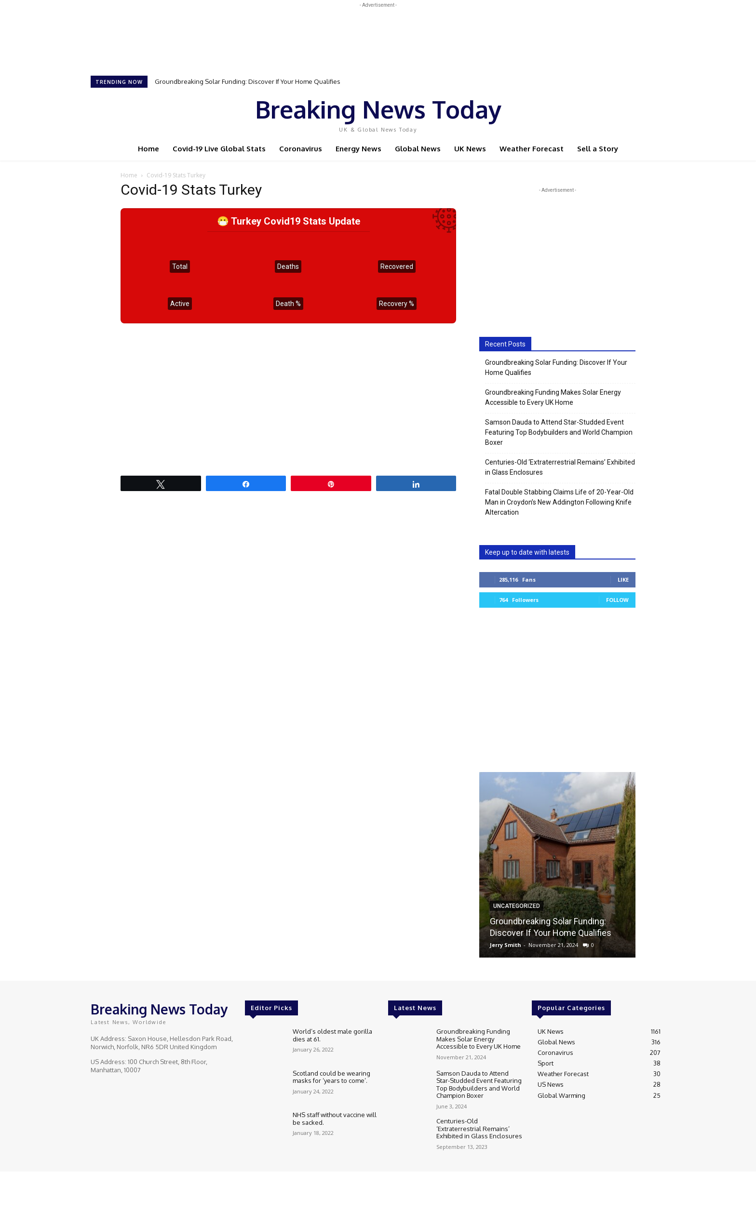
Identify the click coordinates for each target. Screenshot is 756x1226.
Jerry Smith (505, 944)
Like (623, 579)
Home (129, 175)
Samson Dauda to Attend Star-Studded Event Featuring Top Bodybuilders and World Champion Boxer (559, 432)
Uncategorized (516, 906)
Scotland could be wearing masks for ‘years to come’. (331, 1077)
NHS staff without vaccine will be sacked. (335, 1118)
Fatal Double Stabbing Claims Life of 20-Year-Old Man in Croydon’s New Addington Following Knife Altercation (559, 502)
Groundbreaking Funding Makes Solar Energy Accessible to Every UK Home (553, 397)
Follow (617, 599)
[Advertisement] (378, 31)
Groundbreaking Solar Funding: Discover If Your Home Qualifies (247, 81)
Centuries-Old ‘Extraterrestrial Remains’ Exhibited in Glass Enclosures (560, 467)
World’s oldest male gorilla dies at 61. (332, 1035)
